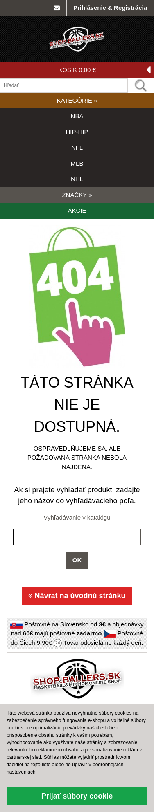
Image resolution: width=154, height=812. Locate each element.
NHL (77, 178)
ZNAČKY (77, 194)
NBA (77, 115)
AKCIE (77, 210)
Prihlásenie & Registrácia (110, 7)
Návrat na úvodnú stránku (76, 596)
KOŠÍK (104, 70)
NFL (77, 147)
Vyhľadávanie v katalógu (76, 517)
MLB (77, 163)
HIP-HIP (77, 131)
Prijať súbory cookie (77, 796)
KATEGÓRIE (77, 100)
